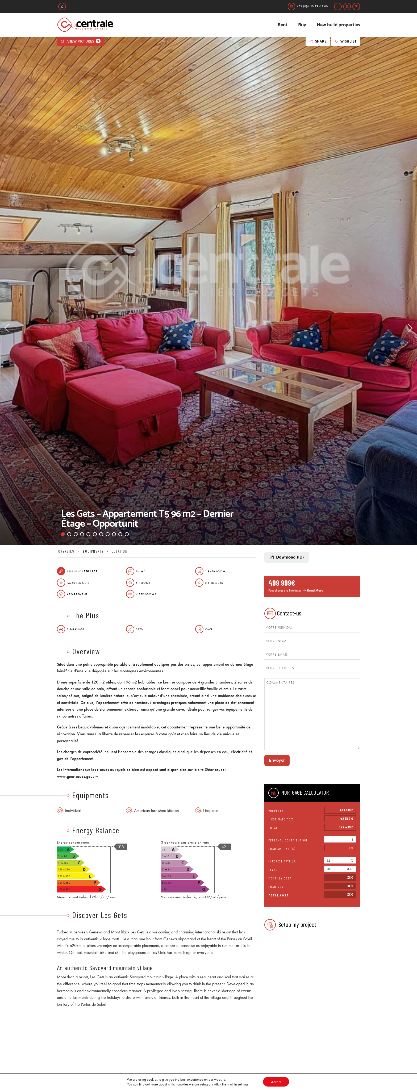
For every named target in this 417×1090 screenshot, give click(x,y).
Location (120, 551)
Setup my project (290, 924)
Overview (66, 551)
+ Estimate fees (281, 819)
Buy (302, 24)
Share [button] (317, 41)
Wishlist (345, 41)
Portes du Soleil (239, 939)
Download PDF (287, 557)
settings (243, 1084)
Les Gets (138, 932)
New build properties (338, 24)
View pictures (80, 41)
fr (356, 6)
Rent (282, 24)
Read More (315, 590)
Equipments (93, 551)
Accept (276, 1081)
